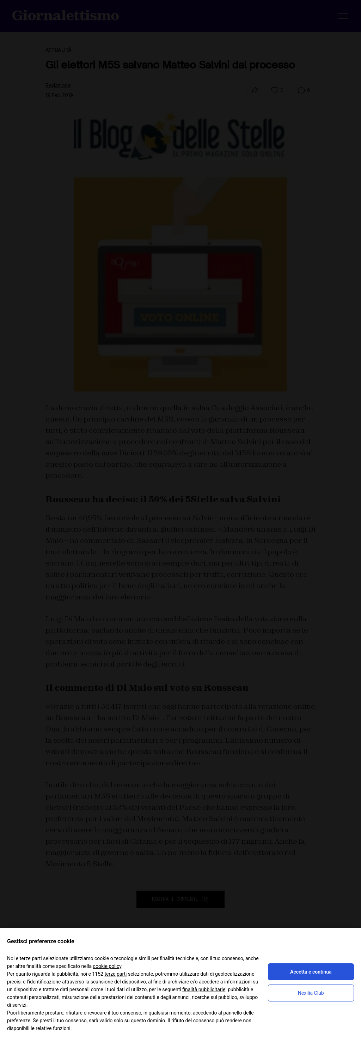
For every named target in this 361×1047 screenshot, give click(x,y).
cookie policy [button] (107, 966)
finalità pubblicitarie (203, 989)
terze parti (115, 974)
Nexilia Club (311, 993)
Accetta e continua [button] (310, 972)
